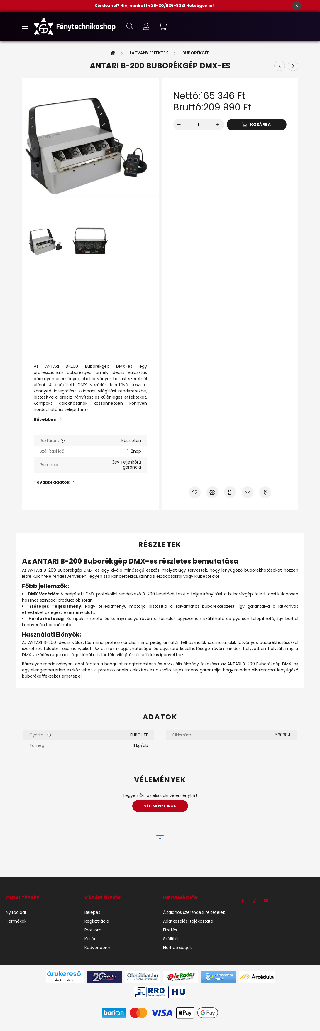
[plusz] (218, 124)
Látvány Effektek (149, 53)
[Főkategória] (113, 53)
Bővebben (45, 419)
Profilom (92, 930)
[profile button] (146, 26)
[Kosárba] (257, 124)
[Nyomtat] (230, 492)
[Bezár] (296, 5)
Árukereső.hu (64, 980)
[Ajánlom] (247, 492)
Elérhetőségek (177, 947)
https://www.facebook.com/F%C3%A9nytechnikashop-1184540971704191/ (242, 901)
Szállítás (171, 938)
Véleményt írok (160, 805)
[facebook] (160, 838)
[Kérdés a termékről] (265, 492)
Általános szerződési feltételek (194, 912)
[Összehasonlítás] (212, 492)
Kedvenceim (97, 947)
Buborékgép (196, 53)
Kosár (90, 938)
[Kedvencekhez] (195, 492)
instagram (254, 901)
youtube (266, 901)
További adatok (52, 482)
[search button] (130, 26)
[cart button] (163, 26)
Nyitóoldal (16, 912)
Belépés (92, 912)
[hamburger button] (25, 26)
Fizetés (170, 930)
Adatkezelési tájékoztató (188, 921)
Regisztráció (96, 921)
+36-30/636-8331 (167, 6)
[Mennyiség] (198, 124)
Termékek (16, 921)
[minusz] (179, 124)
